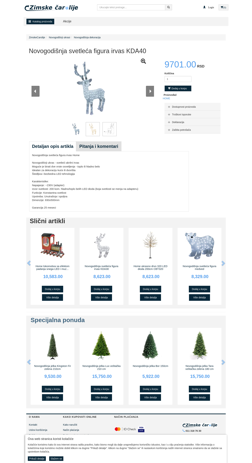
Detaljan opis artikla (52, 146)
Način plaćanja (71, 430)
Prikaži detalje (36, 458)
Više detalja (52, 297)
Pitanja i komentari (98, 146)
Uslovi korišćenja (38, 430)
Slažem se (56, 458)
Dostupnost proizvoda (181, 106)
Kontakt (33, 424)
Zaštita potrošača (179, 129)
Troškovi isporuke (179, 114)
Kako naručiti (70, 424)
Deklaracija (175, 122)
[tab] (192, 106)
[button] (208, 7)
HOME (166, 98)
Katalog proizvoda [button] (40, 21)
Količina (169, 73)
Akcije (67, 21)
